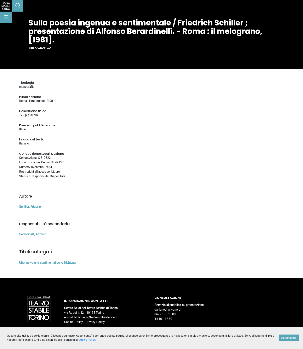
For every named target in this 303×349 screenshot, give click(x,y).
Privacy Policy (95, 322)
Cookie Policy (73, 322)
